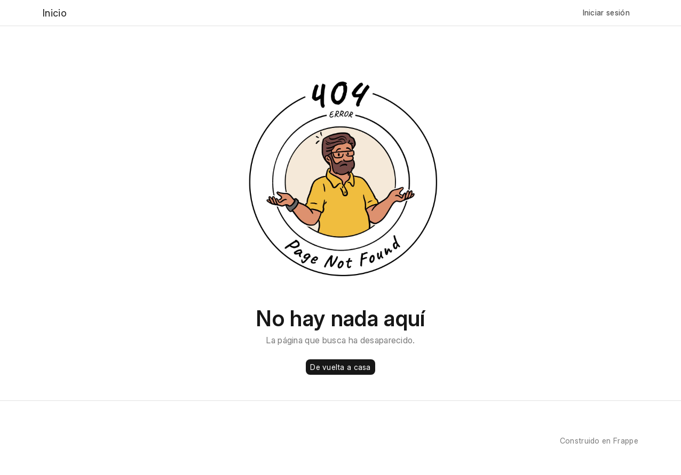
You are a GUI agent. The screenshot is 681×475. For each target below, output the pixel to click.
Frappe (625, 440)
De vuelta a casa (340, 367)
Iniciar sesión (606, 12)
